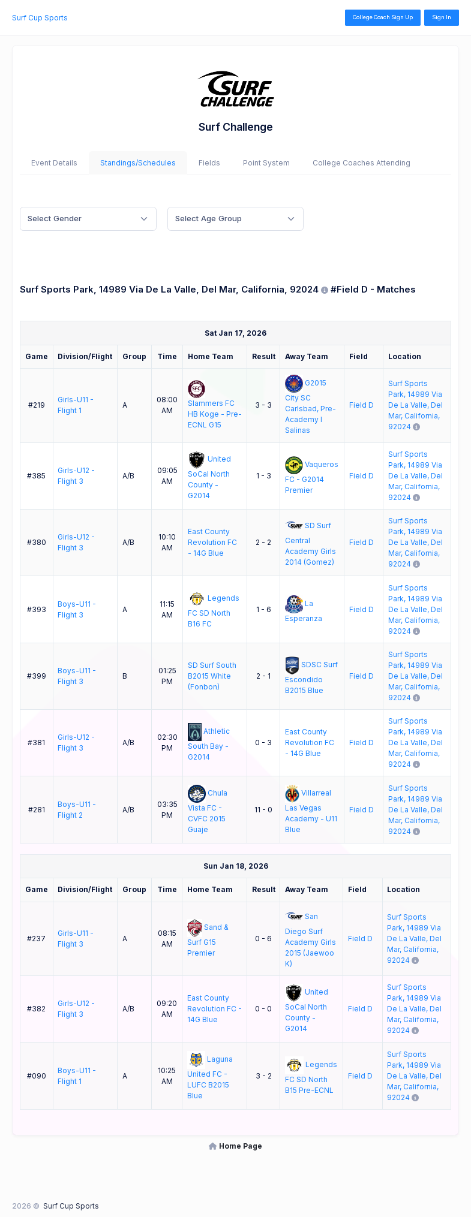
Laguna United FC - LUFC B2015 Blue (210, 1077)
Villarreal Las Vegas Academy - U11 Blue (311, 811)
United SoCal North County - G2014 (209, 477)
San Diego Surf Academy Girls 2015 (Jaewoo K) (310, 940)
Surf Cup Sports (40, 17)
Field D (361, 404)
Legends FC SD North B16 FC (213, 611)
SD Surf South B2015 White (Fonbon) (212, 676)
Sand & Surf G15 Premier (208, 940)
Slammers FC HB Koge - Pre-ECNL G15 (215, 414)
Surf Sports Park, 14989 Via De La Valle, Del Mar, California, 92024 (415, 405)
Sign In (441, 17)
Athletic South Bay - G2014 (209, 744)
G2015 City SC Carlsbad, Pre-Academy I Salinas (310, 407)
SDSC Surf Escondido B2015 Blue (311, 677)
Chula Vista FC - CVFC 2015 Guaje (207, 811)
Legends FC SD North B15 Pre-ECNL (311, 1077)
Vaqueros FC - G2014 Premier (311, 477)
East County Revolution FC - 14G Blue (212, 542)
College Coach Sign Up (383, 17)
